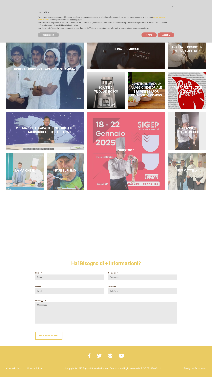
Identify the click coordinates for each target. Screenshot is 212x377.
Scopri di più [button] (48, 35)
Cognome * (142, 275)
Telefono (142, 288)
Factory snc (200, 368)
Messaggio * (106, 311)
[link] (45, 70)
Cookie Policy (13, 368)
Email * (69, 288)
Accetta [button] (166, 35)
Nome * (69, 275)
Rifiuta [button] (149, 35)
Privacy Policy (34, 368)
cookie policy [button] (75, 20)
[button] (172, 7)
